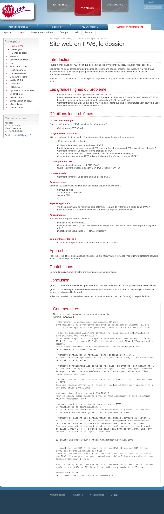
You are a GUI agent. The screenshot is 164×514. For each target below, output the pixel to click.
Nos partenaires (97, 495)
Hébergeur (17, 49)
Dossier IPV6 (16, 46)
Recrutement (77, 495)
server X (14, 56)
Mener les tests (19, 53)
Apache (7, 32)
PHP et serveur (54, 27)
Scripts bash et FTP (19, 66)
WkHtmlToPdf (16, 80)
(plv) (69, 39)
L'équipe (115, 495)
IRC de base (16, 87)
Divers (88, 32)
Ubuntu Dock (16, 107)
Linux (21, 32)
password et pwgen (19, 59)
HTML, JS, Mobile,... (89, 27)
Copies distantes (18, 73)
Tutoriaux (87, 8)
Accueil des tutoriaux (19, 27)
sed (11, 63)
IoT (76, 32)
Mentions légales (57, 495)
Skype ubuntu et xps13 (21, 100)
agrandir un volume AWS (22, 90)
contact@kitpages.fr (21, 135)
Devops (64, 32)
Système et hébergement (130, 27)
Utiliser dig (15, 83)
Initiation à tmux (17, 97)
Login (151, 2)
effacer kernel (16, 104)
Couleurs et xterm (19, 77)
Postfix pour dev (18, 70)
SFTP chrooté (17, 94)
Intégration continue (42, 32)
